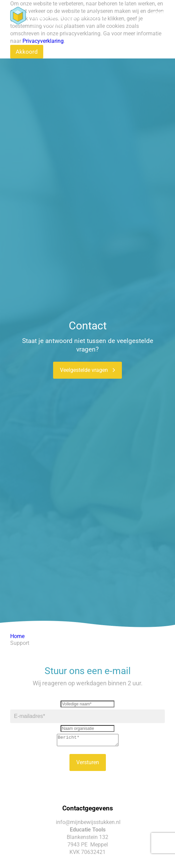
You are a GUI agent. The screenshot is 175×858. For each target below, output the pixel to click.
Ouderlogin (53, 24)
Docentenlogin (57, 17)
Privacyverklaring (43, 41)
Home (17, 636)
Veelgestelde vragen (87, 369)
